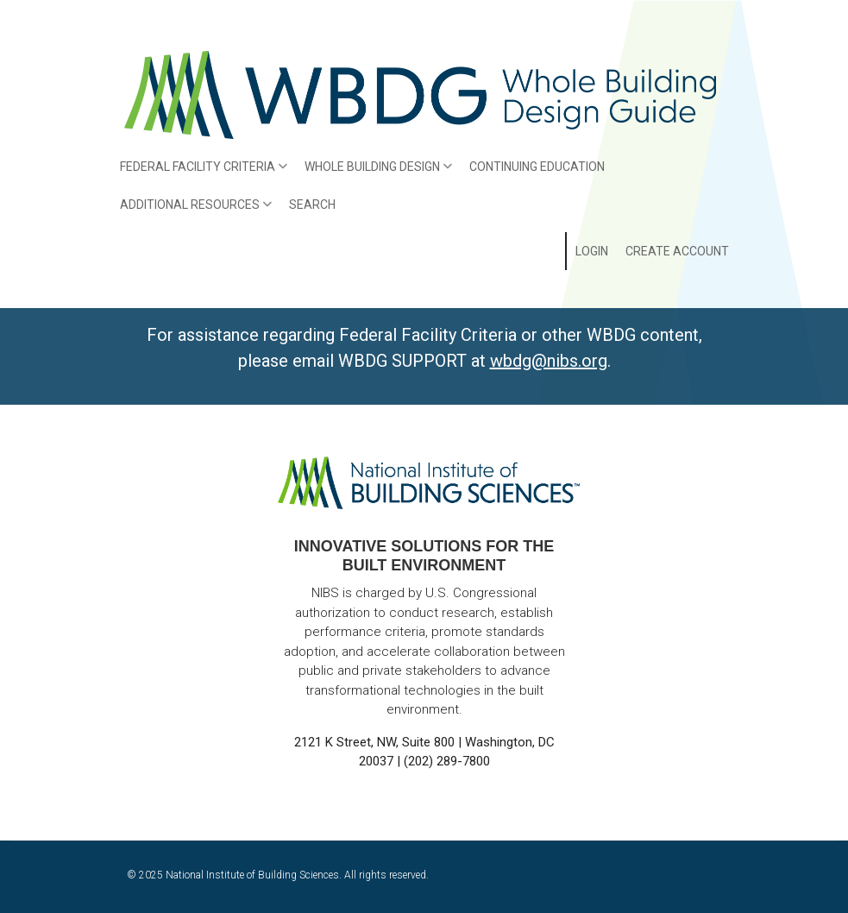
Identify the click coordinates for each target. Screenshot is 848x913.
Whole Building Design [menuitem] (374, 173)
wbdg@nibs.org (548, 360)
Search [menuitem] (312, 204)
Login (591, 251)
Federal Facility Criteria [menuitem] (199, 173)
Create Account (677, 251)
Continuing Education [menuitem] (537, 166)
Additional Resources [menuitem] (192, 211)
